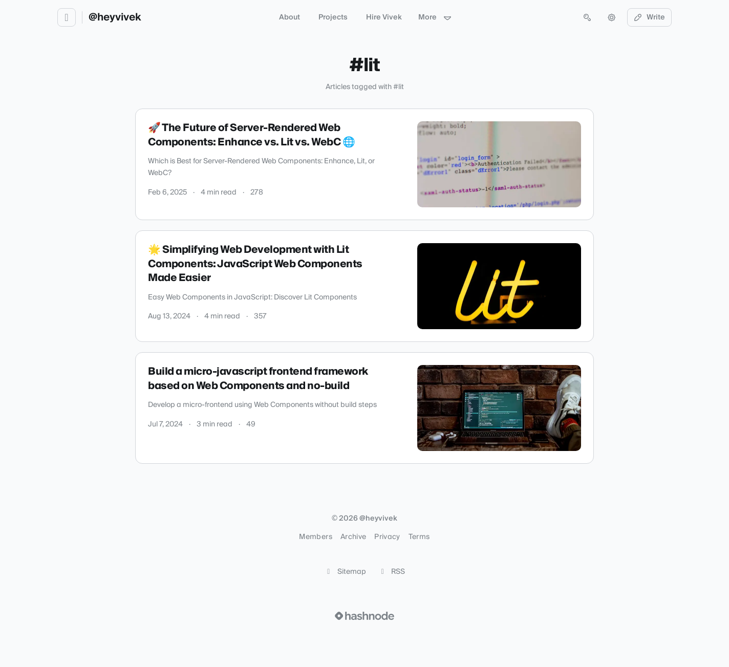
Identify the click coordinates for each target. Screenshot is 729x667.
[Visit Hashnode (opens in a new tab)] (364, 616)
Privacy (387, 537)
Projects (333, 17)
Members (315, 537)
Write (650, 17)
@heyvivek (115, 17)
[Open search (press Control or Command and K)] (587, 17)
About (289, 17)
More (435, 17)
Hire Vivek (384, 17)
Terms (419, 537)
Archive (353, 537)
